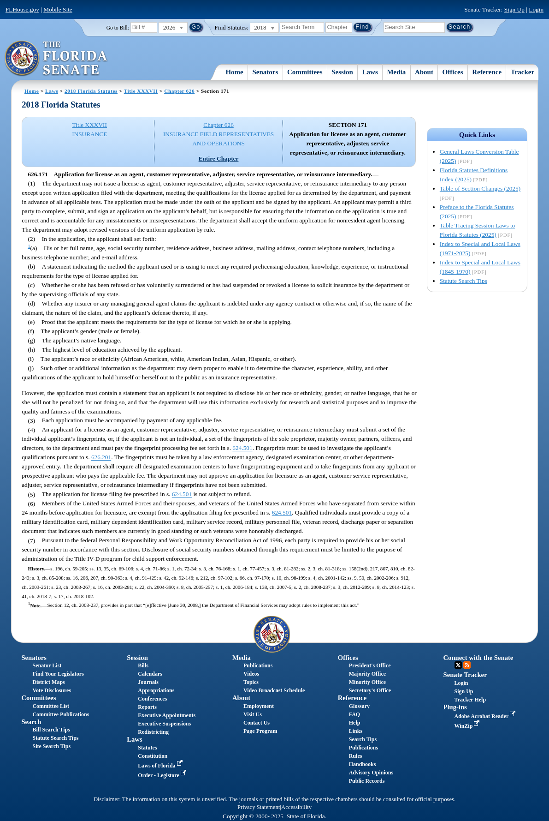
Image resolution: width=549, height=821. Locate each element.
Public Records (367, 781)
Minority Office (367, 682)
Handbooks (362, 764)
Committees (305, 72)
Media (396, 72)
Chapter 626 (179, 91)
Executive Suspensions (164, 723)
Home (234, 72)
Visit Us (252, 714)
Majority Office (367, 674)
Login (536, 9)
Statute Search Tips (463, 280)
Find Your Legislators (57, 674)
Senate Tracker (465, 674)
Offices (453, 72)
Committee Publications (60, 714)
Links (355, 731)
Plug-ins (455, 707)
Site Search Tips (51, 746)
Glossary (359, 706)
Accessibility (296, 807)
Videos (251, 674)
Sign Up (514, 9)
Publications (257, 665)
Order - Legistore (163, 775)
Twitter (458, 665)
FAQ (354, 714)
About (424, 72)
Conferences (152, 698)
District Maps (48, 682)
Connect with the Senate (478, 657)
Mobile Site (57, 9)
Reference (487, 72)
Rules (355, 756)
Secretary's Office (370, 690)
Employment (258, 706)
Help (354, 722)
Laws (370, 72)
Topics (251, 682)
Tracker (522, 72)
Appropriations (156, 690)
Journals (148, 682)
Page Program (260, 731)
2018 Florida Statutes (91, 91)
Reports (147, 707)
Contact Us (256, 722)
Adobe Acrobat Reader (486, 716)
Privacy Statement (258, 807)
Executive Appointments (166, 715)
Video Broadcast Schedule (274, 690)
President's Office (370, 665)
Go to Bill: (117, 27)
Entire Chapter (219, 158)
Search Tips (363, 739)
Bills (143, 665)
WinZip (468, 726)
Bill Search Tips (51, 729)
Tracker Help (470, 699)
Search (31, 721)
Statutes (147, 747)
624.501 (242, 448)
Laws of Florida (161, 765)
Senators (265, 72)
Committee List (50, 706)
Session (342, 72)
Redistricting (153, 732)
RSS (467, 665)
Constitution (152, 756)
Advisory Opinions (371, 772)
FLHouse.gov (22, 9)
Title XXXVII (141, 91)
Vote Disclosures (51, 690)
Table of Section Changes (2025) (480, 188)
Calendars (150, 674)
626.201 (101, 457)
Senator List (46, 665)
